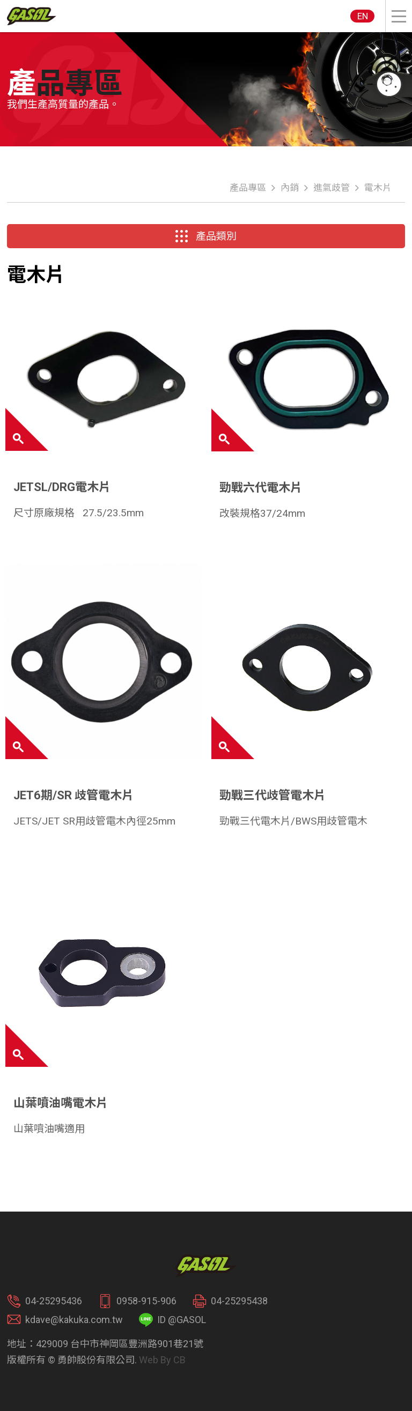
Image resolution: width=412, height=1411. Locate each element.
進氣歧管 (331, 187)
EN (362, 16)
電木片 (378, 187)
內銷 (290, 187)
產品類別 (206, 236)
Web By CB (162, 1359)
